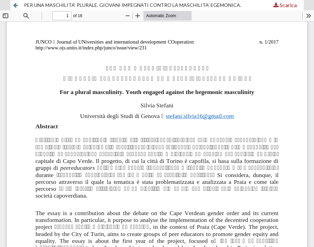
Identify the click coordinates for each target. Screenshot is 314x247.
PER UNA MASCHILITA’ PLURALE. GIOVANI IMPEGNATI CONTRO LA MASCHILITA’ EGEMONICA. (132, 5)
